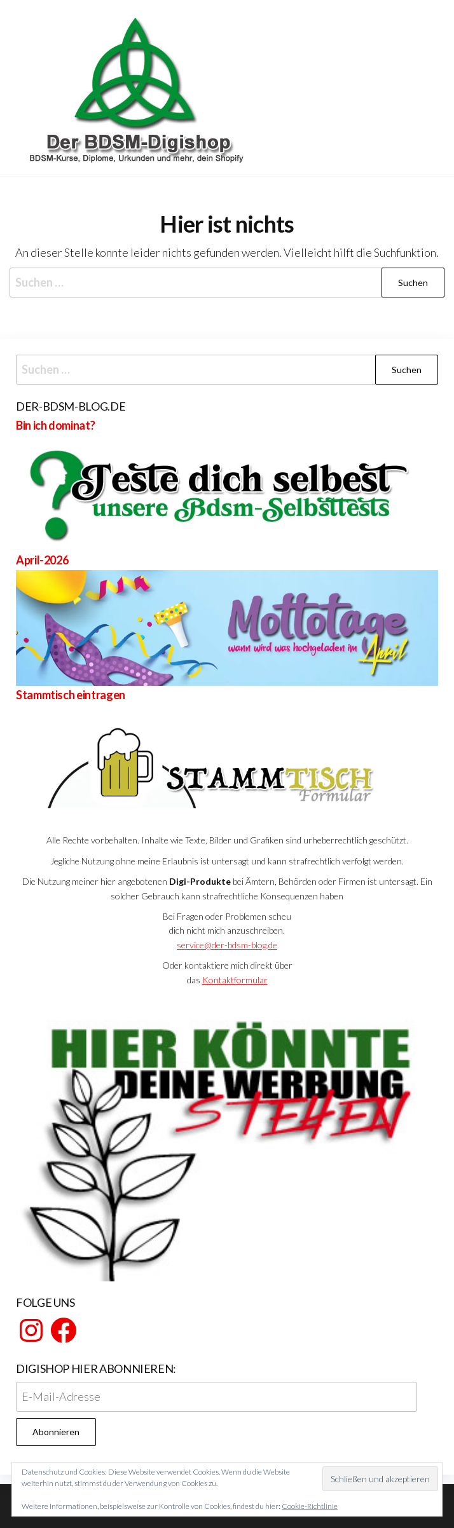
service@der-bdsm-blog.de (227, 944)
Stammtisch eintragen (70, 695)
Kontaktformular (235, 979)
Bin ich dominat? (55, 425)
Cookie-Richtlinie (310, 1506)
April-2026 (42, 560)
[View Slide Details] (227, 1140)
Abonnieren (55, 1431)
